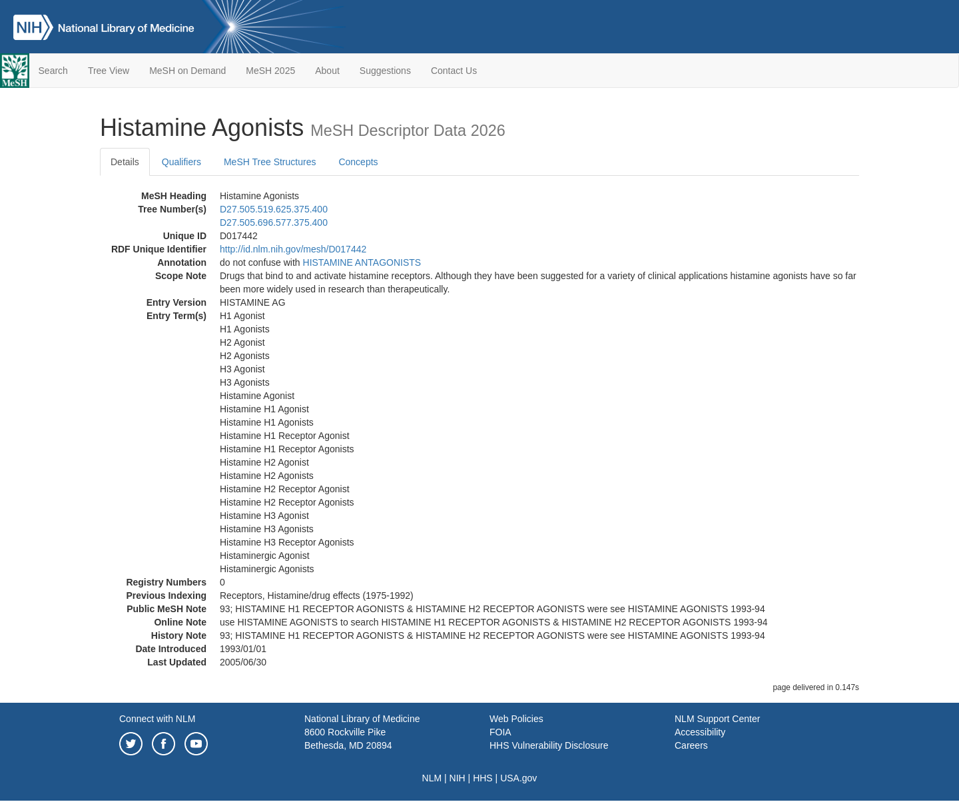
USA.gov (518, 778)
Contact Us (454, 70)
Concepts (358, 162)
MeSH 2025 (270, 70)
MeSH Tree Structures (270, 162)
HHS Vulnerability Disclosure (548, 745)
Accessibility (700, 732)
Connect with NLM (157, 718)
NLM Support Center (717, 718)
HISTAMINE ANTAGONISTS (362, 262)
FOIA (500, 732)
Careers (691, 745)
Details (125, 162)
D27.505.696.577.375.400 (274, 222)
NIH (458, 778)
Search (53, 70)
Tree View (108, 70)
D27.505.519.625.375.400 (274, 209)
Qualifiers (181, 162)
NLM (432, 778)
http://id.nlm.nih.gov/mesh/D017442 (293, 249)
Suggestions (385, 70)
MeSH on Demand (187, 70)
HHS (483, 778)
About (327, 70)
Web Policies (516, 718)
